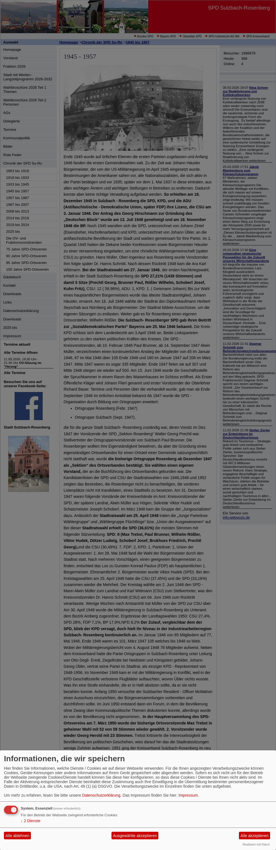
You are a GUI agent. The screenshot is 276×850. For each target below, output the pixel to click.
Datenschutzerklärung (101, 795)
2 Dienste (30, 821)
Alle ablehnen (17, 835)
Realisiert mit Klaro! (256, 844)
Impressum (188, 795)
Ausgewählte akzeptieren (135, 835)
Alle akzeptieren (255, 835)
